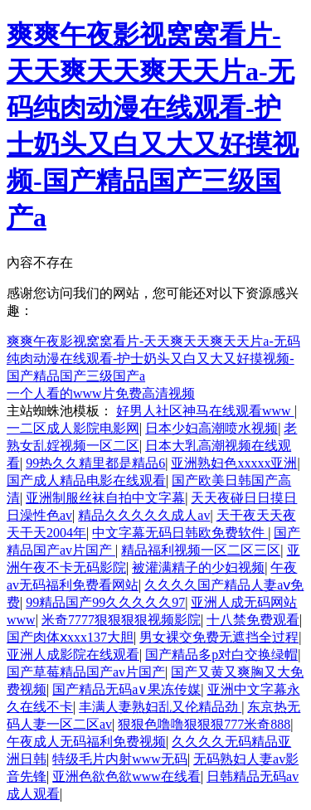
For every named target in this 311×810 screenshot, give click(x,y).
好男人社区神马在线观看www (205, 411)
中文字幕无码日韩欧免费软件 (180, 533)
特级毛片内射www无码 (119, 759)
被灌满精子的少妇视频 (198, 567)
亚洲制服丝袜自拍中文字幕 (105, 498)
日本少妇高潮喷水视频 (211, 428)
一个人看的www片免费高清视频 (101, 393)
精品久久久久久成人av (144, 515)
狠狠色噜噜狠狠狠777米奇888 (204, 724)
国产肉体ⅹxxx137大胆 (70, 637)
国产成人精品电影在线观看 (86, 480)
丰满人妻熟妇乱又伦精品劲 (160, 707)
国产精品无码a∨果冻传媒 (126, 689)
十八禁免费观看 (253, 620)
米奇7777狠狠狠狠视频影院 (121, 620)
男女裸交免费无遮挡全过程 (219, 637)
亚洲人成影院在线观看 (73, 655)
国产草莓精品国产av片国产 (86, 672)
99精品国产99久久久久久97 (105, 602)
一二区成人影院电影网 (73, 428)
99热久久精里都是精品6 (95, 463)
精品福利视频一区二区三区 (200, 550)
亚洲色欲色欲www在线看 (126, 776)
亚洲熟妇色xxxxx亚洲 (234, 463)
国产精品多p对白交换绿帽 (221, 655)
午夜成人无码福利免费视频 (86, 742)
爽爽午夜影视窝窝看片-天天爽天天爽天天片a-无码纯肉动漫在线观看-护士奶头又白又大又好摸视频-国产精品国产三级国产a (153, 358)
